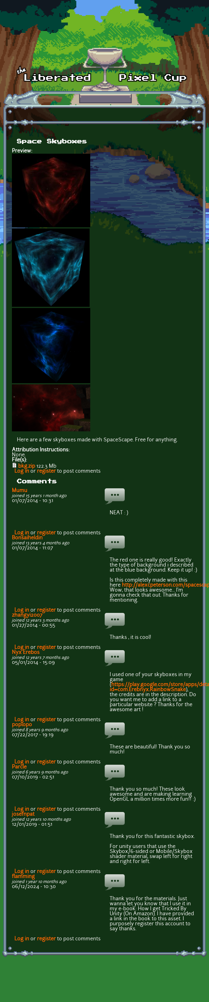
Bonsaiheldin (27, 538)
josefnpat (23, 814)
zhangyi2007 (27, 615)
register (46, 471)
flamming (23, 876)
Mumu (19, 490)
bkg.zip (26, 466)
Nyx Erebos (25, 652)
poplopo (22, 724)
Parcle (19, 767)
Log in (21, 471)
